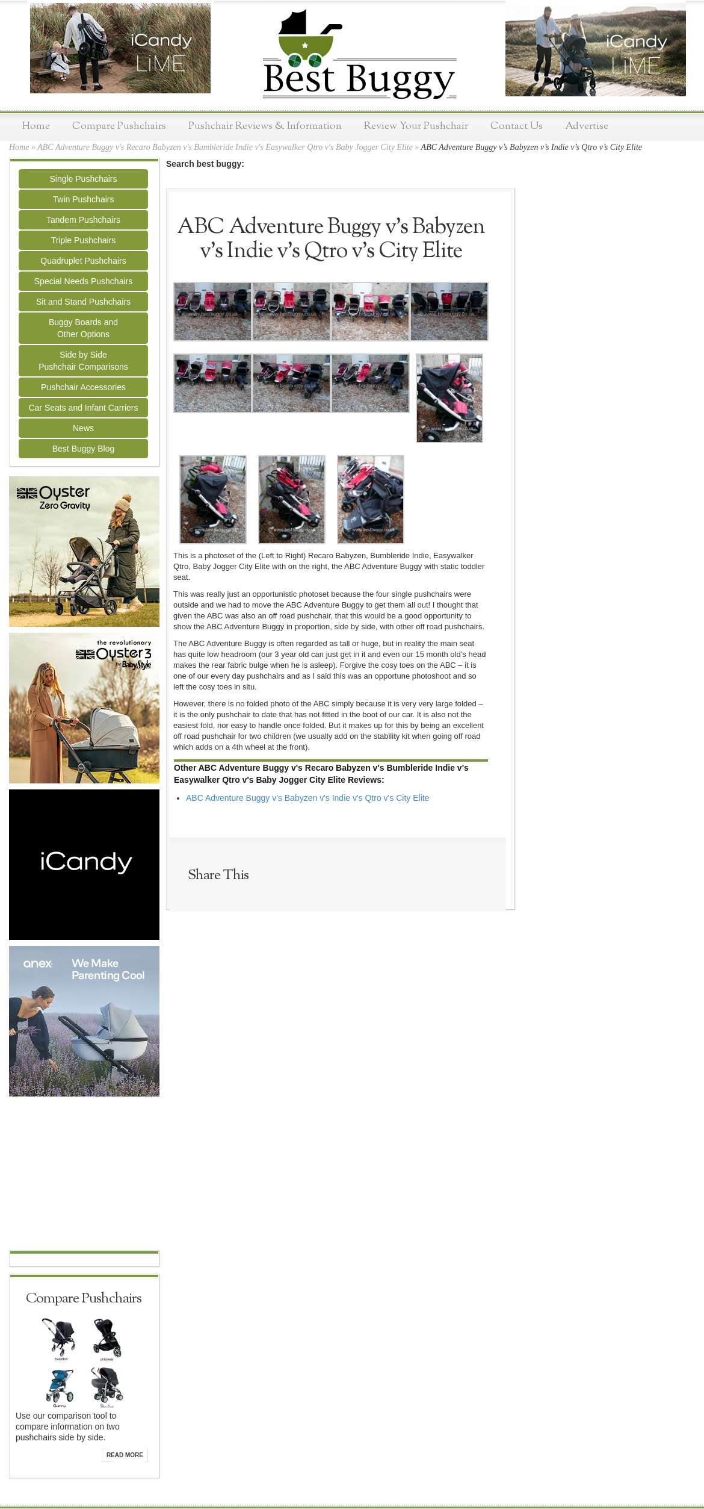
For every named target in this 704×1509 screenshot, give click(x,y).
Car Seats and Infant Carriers (83, 407)
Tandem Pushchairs (83, 220)
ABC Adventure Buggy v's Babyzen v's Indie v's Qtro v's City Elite (307, 798)
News (83, 428)
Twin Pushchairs (83, 199)
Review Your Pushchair (416, 126)
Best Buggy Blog (83, 448)
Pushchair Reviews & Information (265, 126)
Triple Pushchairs (83, 240)
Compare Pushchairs (119, 126)
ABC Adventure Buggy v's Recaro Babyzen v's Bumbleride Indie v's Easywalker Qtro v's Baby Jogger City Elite (225, 147)
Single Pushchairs (83, 179)
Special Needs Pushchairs (83, 281)
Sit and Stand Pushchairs (83, 301)
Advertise (586, 126)
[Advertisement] (84, 1175)
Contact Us (516, 126)
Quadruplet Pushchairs (83, 261)
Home (36, 126)
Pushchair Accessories (83, 387)
